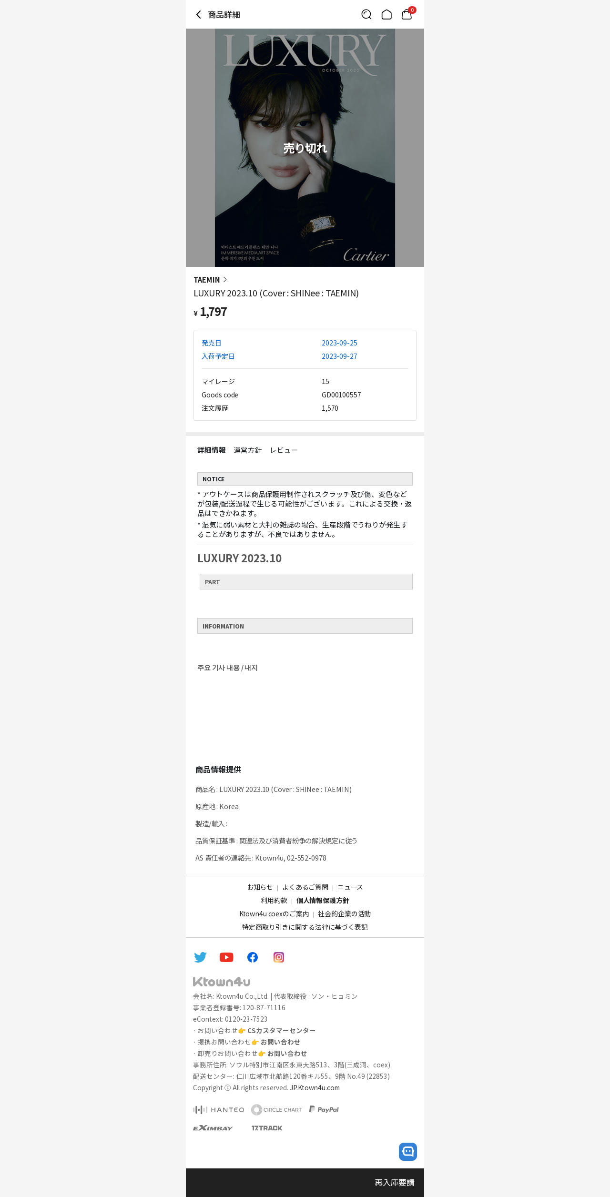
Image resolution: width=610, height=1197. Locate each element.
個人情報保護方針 (322, 900)
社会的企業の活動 (344, 913)
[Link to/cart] (406, 14)
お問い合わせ (281, 1041)
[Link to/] (386, 14)
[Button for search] (366, 14)
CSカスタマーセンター (281, 1030)
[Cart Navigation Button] (406, 14)
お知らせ (260, 887)
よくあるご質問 (305, 887)
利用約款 (274, 900)
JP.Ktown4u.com (315, 1087)
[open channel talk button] (408, 1152)
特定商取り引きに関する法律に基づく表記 (304, 927)
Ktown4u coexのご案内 (274, 913)
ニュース (350, 887)
